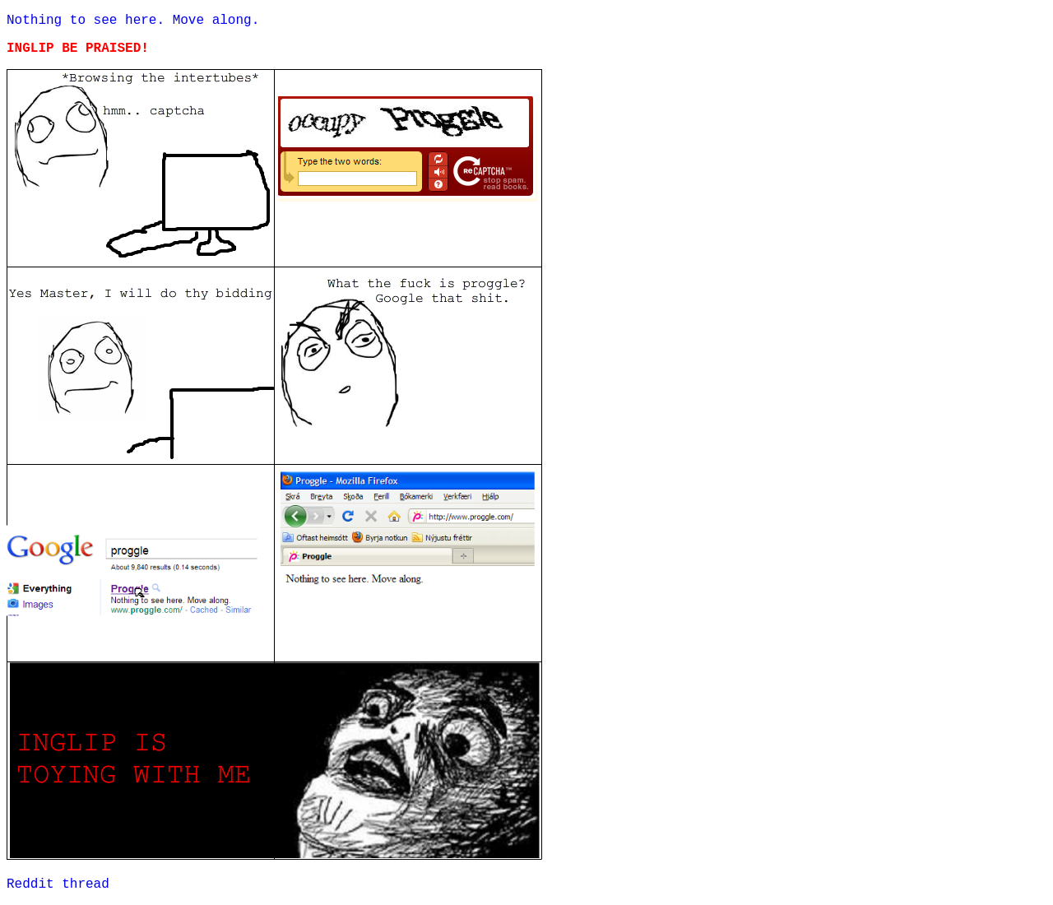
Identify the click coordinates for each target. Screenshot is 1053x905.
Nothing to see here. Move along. (133, 20)
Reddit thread (58, 884)
